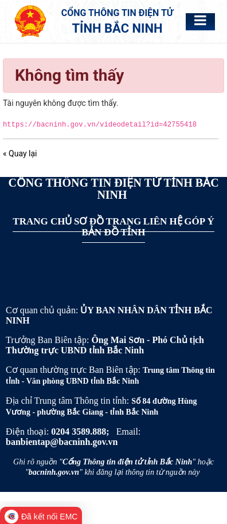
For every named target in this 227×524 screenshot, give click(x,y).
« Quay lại (20, 153)
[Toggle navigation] (200, 20)
